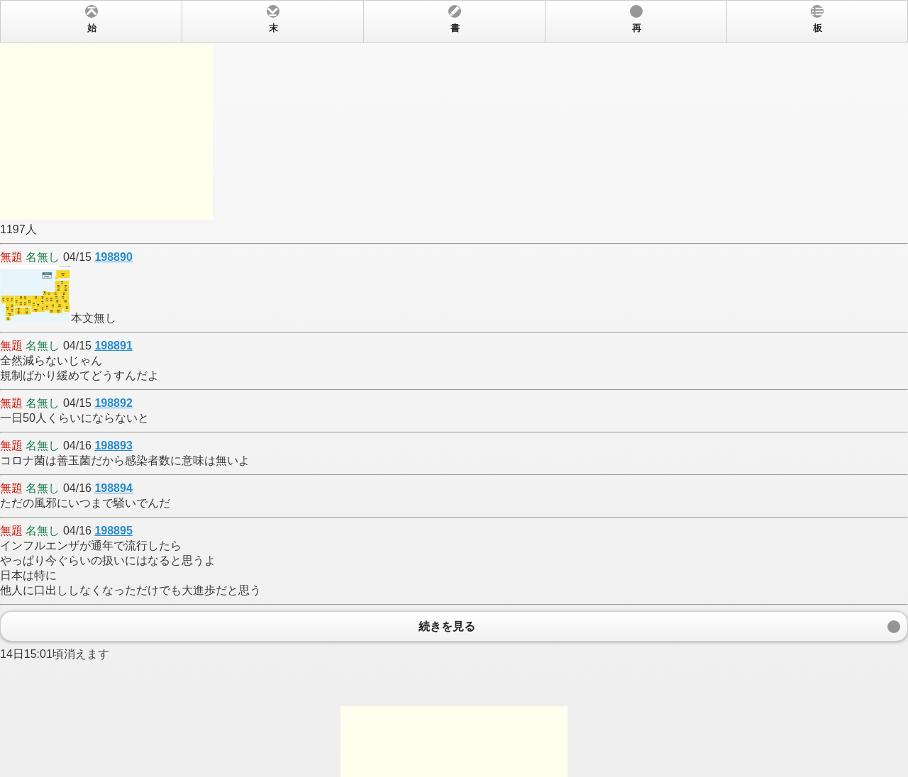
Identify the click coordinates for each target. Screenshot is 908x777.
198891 (113, 346)
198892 (113, 403)
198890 (113, 257)
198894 (113, 488)
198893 (113, 446)
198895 (113, 531)
